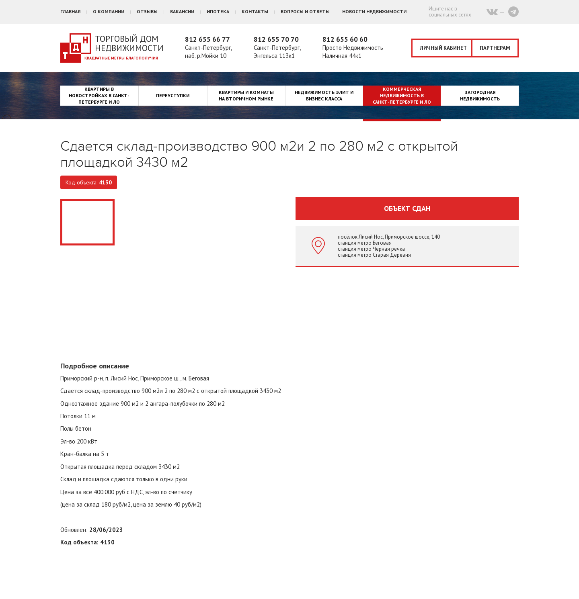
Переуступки (172, 95)
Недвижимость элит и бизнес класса (324, 95)
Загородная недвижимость (480, 95)
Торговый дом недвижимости (129, 43)
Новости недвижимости (374, 11)
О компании (108, 11)
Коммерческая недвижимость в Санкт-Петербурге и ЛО (402, 95)
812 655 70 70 (276, 39)
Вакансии (182, 11)
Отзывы (147, 11)
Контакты (255, 11)
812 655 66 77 (207, 39)
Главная (70, 11)
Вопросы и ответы (305, 11)
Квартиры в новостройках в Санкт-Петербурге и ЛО (99, 95)
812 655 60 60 (345, 39)
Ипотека (218, 11)
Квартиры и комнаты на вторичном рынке (246, 95)
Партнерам (495, 48)
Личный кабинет (443, 48)
